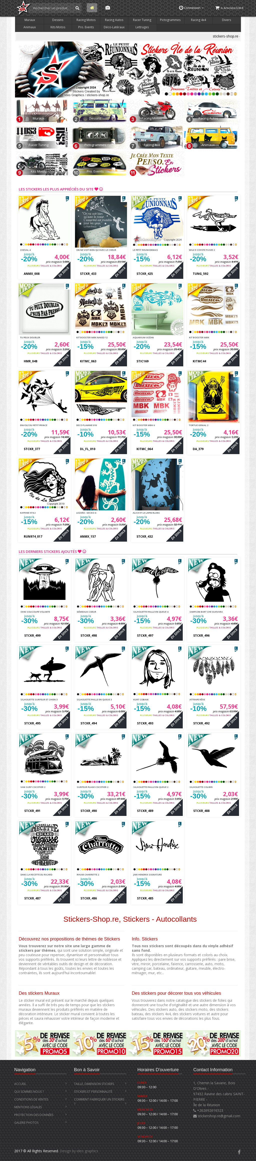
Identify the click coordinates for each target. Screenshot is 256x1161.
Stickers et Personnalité (100, 1091)
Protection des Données (40, 1115)
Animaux (30, 27)
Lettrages (142, 27)
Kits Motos (57, 27)
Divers (226, 20)
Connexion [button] (191, 8)
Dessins (57, 20)
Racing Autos (114, 20)
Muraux (29, 20)
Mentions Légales (40, 1107)
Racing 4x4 (198, 20)
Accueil (40, 1084)
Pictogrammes (170, 20)
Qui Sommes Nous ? (40, 1091)
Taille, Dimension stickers (100, 1084)
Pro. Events (86, 27)
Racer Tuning (142, 20)
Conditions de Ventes (40, 1099)
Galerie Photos (40, 1122)
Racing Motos (86, 20)
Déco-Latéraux (114, 27)
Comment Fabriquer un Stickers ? (100, 1101)
